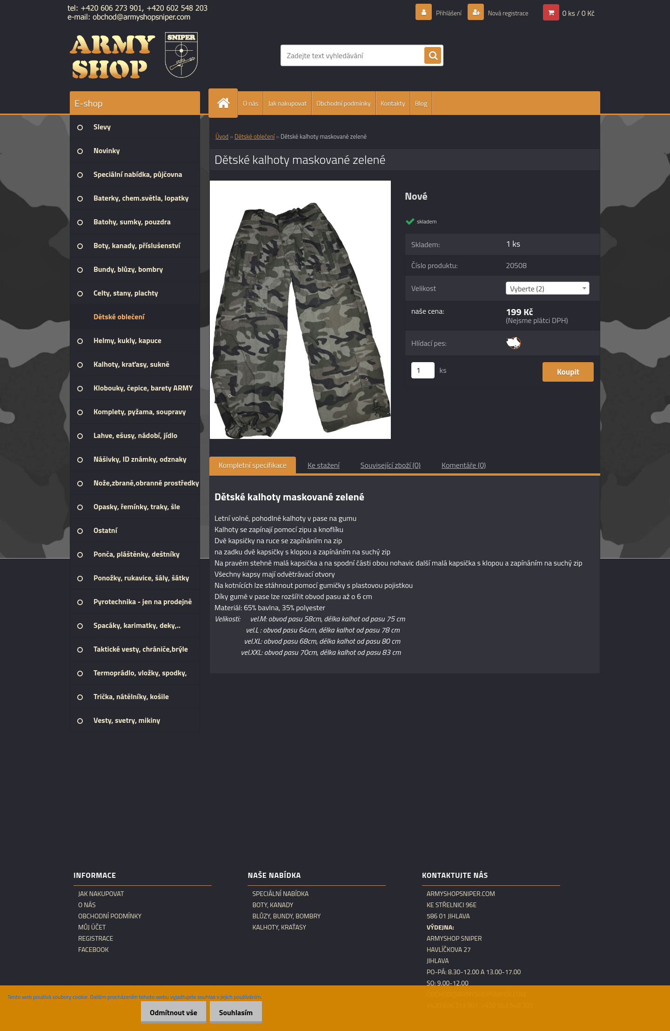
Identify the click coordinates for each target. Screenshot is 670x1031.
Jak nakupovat (287, 103)
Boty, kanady (272, 905)
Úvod (221, 136)
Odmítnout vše (166, 1012)
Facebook (93, 949)
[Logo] (134, 55)
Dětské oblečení (254, 136)
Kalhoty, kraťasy (279, 927)
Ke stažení (324, 465)
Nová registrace (503, 12)
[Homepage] (227, 103)
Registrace (95, 938)
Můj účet (92, 927)
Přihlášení (438, 12)
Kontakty (393, 103)
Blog (421, 103)
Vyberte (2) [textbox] (527, 288)
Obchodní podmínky (343, 103)
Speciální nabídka (280, 893)
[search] (432, 56)
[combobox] (547, 288)
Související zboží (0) (391, 465)
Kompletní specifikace (253, 465)
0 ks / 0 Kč (578, 12)
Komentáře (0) (464, 465)
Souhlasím (233, 1012)
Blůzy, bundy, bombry (286, 916)
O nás (250, 103)
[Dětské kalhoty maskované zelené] (300, 184)
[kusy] (423, 370)
